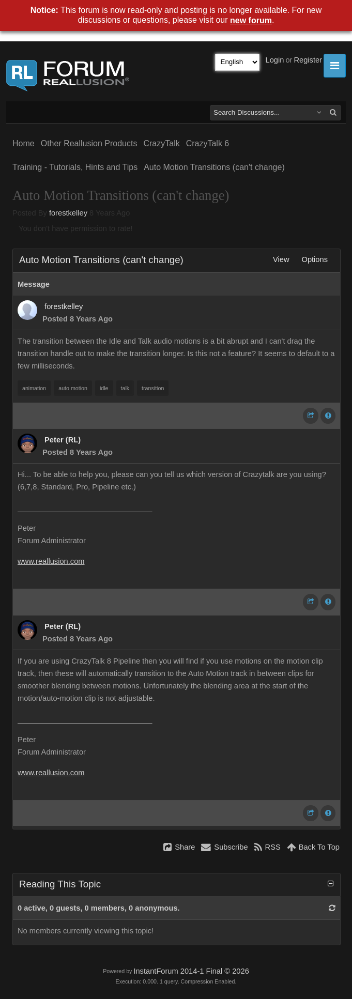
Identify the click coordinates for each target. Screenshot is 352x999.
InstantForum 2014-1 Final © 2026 (191, 971)
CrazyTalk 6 (207, 143)
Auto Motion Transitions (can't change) (214, 167)
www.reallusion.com (51, 561)
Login (275, 60)
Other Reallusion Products (89, 143)
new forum (251, 20)
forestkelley (68, 213)
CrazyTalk (161, 143)
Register (308, 60)
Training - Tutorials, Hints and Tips (74, 167)
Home (23, 143)
